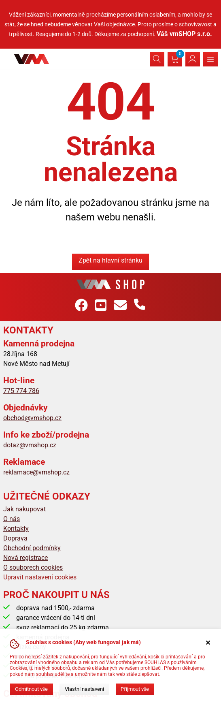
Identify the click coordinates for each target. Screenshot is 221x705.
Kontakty (16, 528)
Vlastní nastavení (84, 689)
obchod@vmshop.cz (32, 418)
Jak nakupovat (24, 509)
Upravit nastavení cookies (39, 577)
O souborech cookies (33, 567)
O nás (11, 519)
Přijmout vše (135, 689)
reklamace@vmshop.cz (36, 472)
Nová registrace (25, 558)
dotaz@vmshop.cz (29, 445)
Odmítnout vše (31, 689)
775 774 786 (21, 391)
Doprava (15, 538)
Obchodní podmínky (32, 548)
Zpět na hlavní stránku (111, 260)
